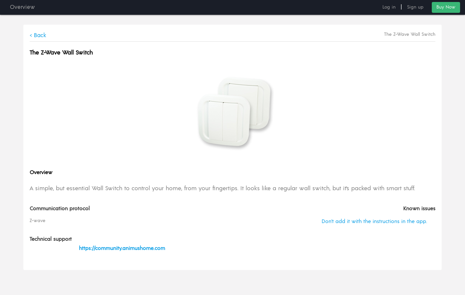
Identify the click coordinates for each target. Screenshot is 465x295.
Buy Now (445, 7)
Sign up (415, 7)
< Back (38, 35)
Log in (389, 7)
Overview (22, 7)
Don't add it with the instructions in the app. (374, 221)
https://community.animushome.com (122, 248)
